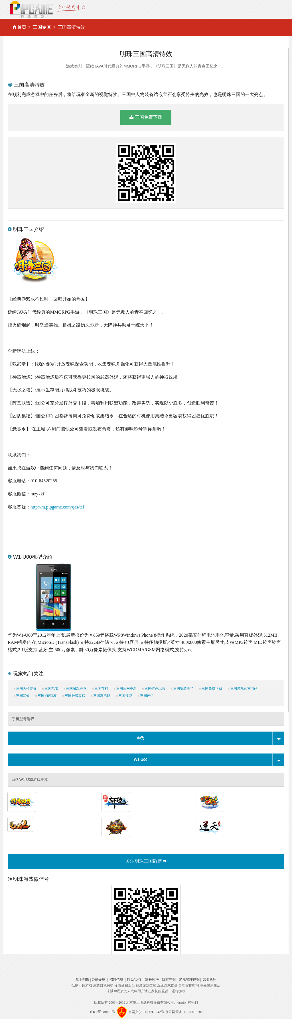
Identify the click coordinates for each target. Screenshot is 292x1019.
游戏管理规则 (189, 980)
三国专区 (42, 27)
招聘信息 (116, 980)
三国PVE (50, 689)
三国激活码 (100, 696)
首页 (21, 27)
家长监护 (152, 980)
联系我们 (134, 980)
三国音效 (22, 696)
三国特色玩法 (153, 689)
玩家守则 (169, 980)
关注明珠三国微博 (146, 861)
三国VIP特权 (46, 696)
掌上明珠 (82, 980)
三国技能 (124, 696)
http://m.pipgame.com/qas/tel (57, 507)
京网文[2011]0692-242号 (146, 1012)
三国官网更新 (125, 689)
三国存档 (100, 689)
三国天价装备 (25, 689)
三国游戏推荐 (75, 689)
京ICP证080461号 (102, 1012)
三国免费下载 (145, 117)
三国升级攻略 (73, 696)
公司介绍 (98, 980)
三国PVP (145, 696)
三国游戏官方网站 (242, 689)
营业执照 (209, 980)
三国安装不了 (182, 689)
